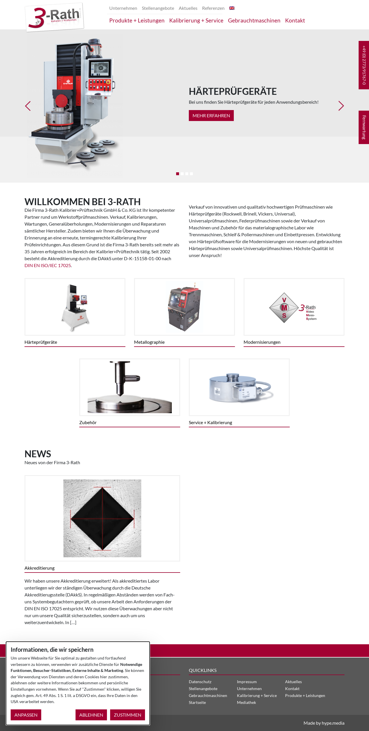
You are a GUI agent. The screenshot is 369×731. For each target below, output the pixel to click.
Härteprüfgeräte (41, 342)
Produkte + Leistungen (137, 20)
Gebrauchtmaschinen (254, 20)
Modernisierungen (262, 342)
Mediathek (246, 702)
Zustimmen (127, 714)
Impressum (247, 681)
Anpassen (25, 714)
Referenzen (213, 8)
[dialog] (78, 683)
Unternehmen (123, 8)
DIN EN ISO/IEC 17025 (48, 265)
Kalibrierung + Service (196, 20)
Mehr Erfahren (211, 115)
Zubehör (88, 422)
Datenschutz (200, 681)
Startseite (197, 702)
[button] (364, 65)
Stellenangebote (158, 8)
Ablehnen (91, 714)
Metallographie (149, 342)
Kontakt (295, 20)
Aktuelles (188, 8)
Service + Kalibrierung (210, 422)
